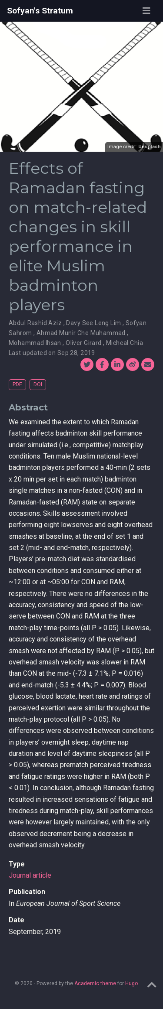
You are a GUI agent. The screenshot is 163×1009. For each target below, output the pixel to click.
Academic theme (95, 983)
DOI (37, 384)
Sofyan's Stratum (40, 11)
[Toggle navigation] (146, 10)
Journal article (30, 875)
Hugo (131, 983)
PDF (17, 384)
